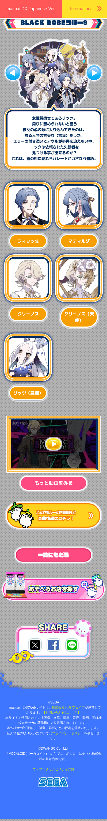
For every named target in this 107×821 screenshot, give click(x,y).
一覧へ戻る (53, 555)
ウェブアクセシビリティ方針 (53, 769)
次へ (94, 73)
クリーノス (28, 314)
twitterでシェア (35, 645)
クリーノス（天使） (79, 317)
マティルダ (79, 241)
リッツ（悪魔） (28, 393)
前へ (13, 73)
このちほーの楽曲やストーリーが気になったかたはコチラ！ (53, 515)
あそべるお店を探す (20, 575)
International (82, 8)
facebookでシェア (53, 645)
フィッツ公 (28, 241)
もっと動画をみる (53, 483)
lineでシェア (72, 645)
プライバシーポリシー (68, 733)
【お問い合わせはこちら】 (61, 712)
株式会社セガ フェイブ (68, 707)
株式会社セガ (53, 782)
